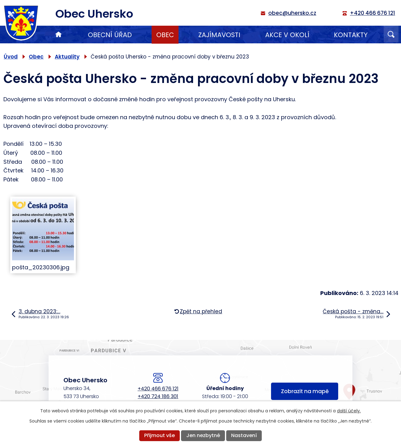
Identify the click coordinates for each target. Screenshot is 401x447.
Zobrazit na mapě (305, 391)
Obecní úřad (110, 34)
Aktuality (67, 56)
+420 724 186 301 (158, 396)
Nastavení (244, 435)
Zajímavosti (219, 34)
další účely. (349, 411)
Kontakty (351, 34)
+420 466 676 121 (158, 388)
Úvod (58, 35)
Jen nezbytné (203, 435)
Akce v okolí (287, 34)
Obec (165, 34)
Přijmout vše (159, 435)
